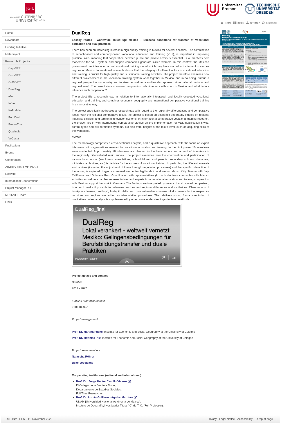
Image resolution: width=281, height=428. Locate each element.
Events (9, 152)
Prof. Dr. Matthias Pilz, (86, 338)
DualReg (14, 89)
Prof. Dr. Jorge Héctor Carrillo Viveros (102, 381)
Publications (12, 145)
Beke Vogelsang (83, 362)
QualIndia (14, 131)
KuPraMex (15, 110)
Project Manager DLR (18, 188)
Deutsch (271, 23)
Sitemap (255, 23)
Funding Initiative (16, 47)
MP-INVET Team (15, 195)
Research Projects (17, 61)
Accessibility (245, 419)
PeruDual (14, 117)
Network (10, 173)
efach (11, 96)
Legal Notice (227, 419)
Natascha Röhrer (83, 356)
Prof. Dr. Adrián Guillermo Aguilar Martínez (104, 397)
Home (228, 23)
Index (241, 23)
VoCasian (14, 138)
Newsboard (12, 40)
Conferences (13, 159)
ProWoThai (15, 124)
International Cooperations (21, 180)
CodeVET (14, 75)
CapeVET (14, 68)
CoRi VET (14, 82)
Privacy (212, 419)
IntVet (12, 103)
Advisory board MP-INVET (21, 166)
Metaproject (12, 54)
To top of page (264, 419)
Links (8, 202)
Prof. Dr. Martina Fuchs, (88, 331)
